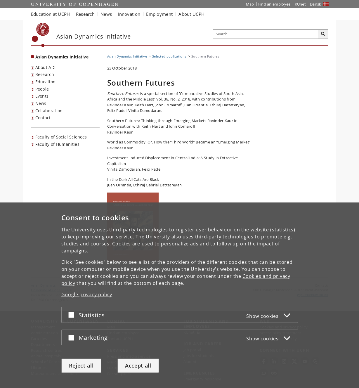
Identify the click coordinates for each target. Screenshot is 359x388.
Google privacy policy (86, 294)
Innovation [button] (129, 14)
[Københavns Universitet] (41, 35)
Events (42, 96)
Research (44, 74)
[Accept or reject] (72, 315)
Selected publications (169, 56)
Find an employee (274, 4)
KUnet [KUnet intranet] (300, 4)
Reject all (81, 365)
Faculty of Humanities (57, 144)
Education (45, 81)
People (42, 89)
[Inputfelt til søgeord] (265, 34)
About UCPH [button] (191, 14)
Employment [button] (159, 14)
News (40, 103)
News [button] (106, 14)
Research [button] (85, 14)
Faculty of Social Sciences (61, 137)
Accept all (138, 365)
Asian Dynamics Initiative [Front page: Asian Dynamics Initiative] (62, 57)
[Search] (323, 34)
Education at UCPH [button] (50, 14)
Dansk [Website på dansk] (315, 4)
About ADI (45, 67)
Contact (43, 117)
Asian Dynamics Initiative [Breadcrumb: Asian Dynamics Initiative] (127, 56)
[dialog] (179, 295)
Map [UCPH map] (250, 4)
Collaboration (49, 110)
